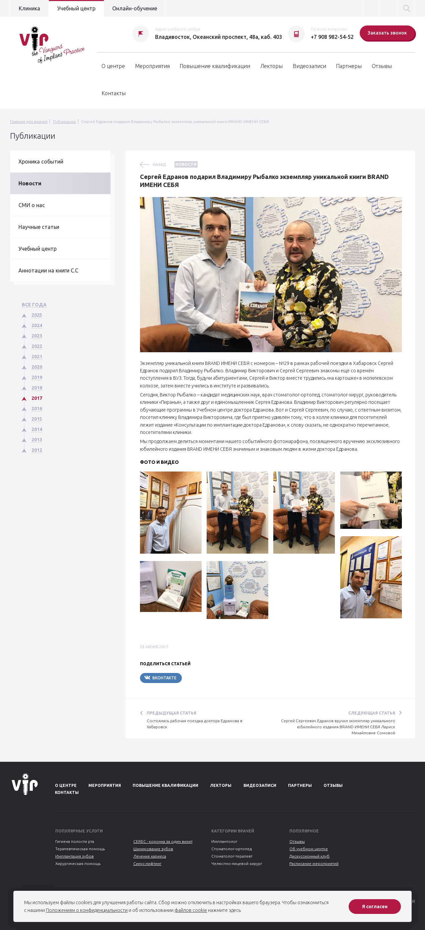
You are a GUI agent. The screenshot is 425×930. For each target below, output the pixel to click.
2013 (36, 439)
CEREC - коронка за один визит (163, 841)
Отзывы (382, 66)
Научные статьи (38, 227)
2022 (36, 346)
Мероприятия (152, 66)
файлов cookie (190, 910)
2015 (36, 419)
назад (159, 164)
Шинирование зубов (153, 849)
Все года (34, 304)
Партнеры (349, 66)
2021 (36, 356)
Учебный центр (76, 8)
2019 (36, 377)
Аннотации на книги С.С (48, 270)
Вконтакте (160, 678)
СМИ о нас (31, 205)
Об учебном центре (308, 849)
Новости (30, 183)
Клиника (29, 8)
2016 (36, 408)
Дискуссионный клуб (309, 856)
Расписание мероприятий (314, 863)
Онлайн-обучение (134, 8)
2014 (36, 429)
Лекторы (271, 66)
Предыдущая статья (171, 713)
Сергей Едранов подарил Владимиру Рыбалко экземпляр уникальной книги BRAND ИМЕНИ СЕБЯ (175, 121)
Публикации (64, 121)
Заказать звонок (387, 33)
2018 (36, 387)
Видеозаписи (309, 66)
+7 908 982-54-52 (332, 37)
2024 (36, 325)
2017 (36, 398)
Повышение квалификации (215, 66)
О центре (113, 66)
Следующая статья (371, 713)
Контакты (113, 93)
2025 (36, 315)
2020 (36, 367)
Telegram (202, 678)
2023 (36, 335)
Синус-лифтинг (147, 863)
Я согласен (374, 906)
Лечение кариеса (149, 856)
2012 (36, 450)
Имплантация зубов (74, 856)
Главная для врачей (29, 121)
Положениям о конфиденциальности (87, 910)
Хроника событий (40, 162)
